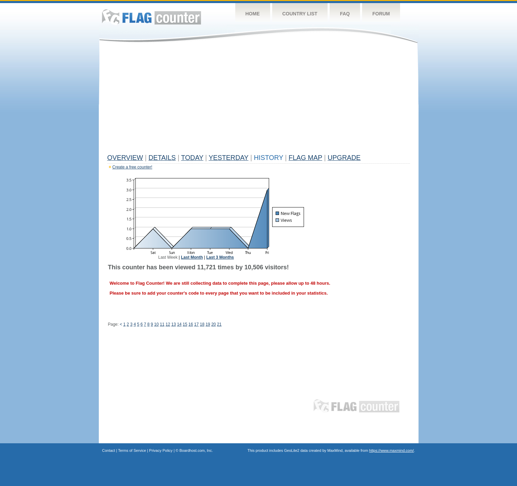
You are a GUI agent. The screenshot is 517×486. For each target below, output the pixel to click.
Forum (381, 13)
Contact (108, 450)
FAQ (345, 13)
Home (253, 13)
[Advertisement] (258, 100)
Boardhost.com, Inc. (196, 450)
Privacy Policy (160, 450)
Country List (300, 13)
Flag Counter (151, 17)
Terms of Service (132, 450)
